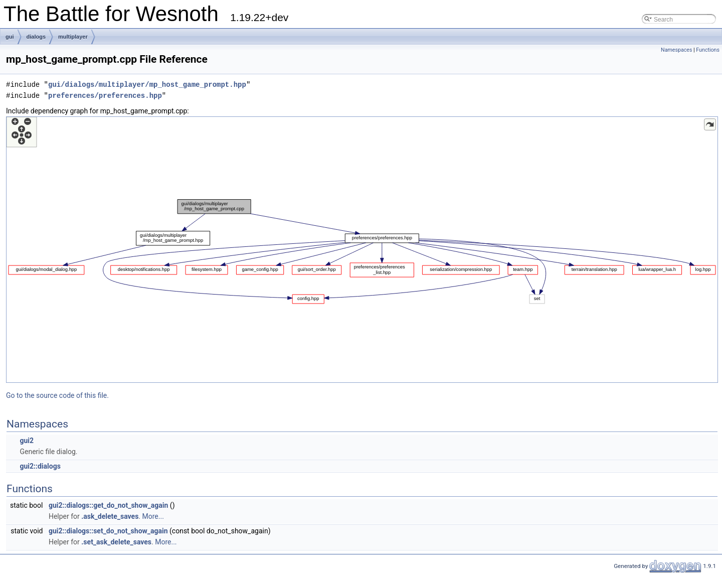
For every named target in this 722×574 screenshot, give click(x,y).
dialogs (36, 37)
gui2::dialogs (40, 466)
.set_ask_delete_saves (116, 542)
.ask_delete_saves (109, 516)
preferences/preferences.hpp (105, 95)
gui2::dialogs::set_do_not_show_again (108, 531)
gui (10, 37)
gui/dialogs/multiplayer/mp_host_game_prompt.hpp (147, 84)
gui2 (27, 441)
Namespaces (676, 50)
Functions (707, 50)
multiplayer (73, 37)
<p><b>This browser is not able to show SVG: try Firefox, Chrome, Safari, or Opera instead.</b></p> (362, 249)
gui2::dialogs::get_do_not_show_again (108, 505)
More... (153, 516)
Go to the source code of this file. (57, 395)
